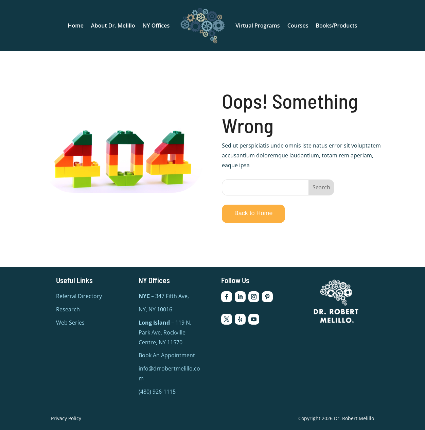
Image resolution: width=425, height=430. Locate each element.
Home (76, 25)
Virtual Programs (257, 25)
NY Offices (156, 25)
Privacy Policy (66, 418)
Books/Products (336, 25)
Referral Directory (79, 296)
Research (68, 309)
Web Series (70, 322)
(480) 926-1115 (157, 391)
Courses (297, 25)
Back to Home (253, 213)
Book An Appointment (167, 355)
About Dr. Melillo (113, 25)
